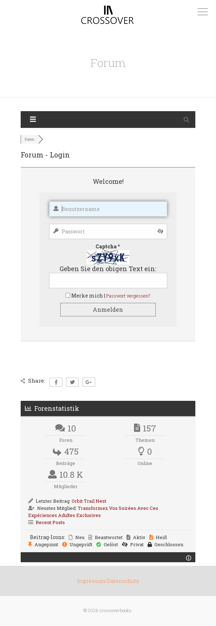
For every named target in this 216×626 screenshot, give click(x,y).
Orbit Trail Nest (89, 501)
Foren (29, 139)
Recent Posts (50, 522)
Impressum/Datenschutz (108, 581)
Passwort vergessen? (128, 296)
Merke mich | (88, 295)
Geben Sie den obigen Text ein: (108, 268)
